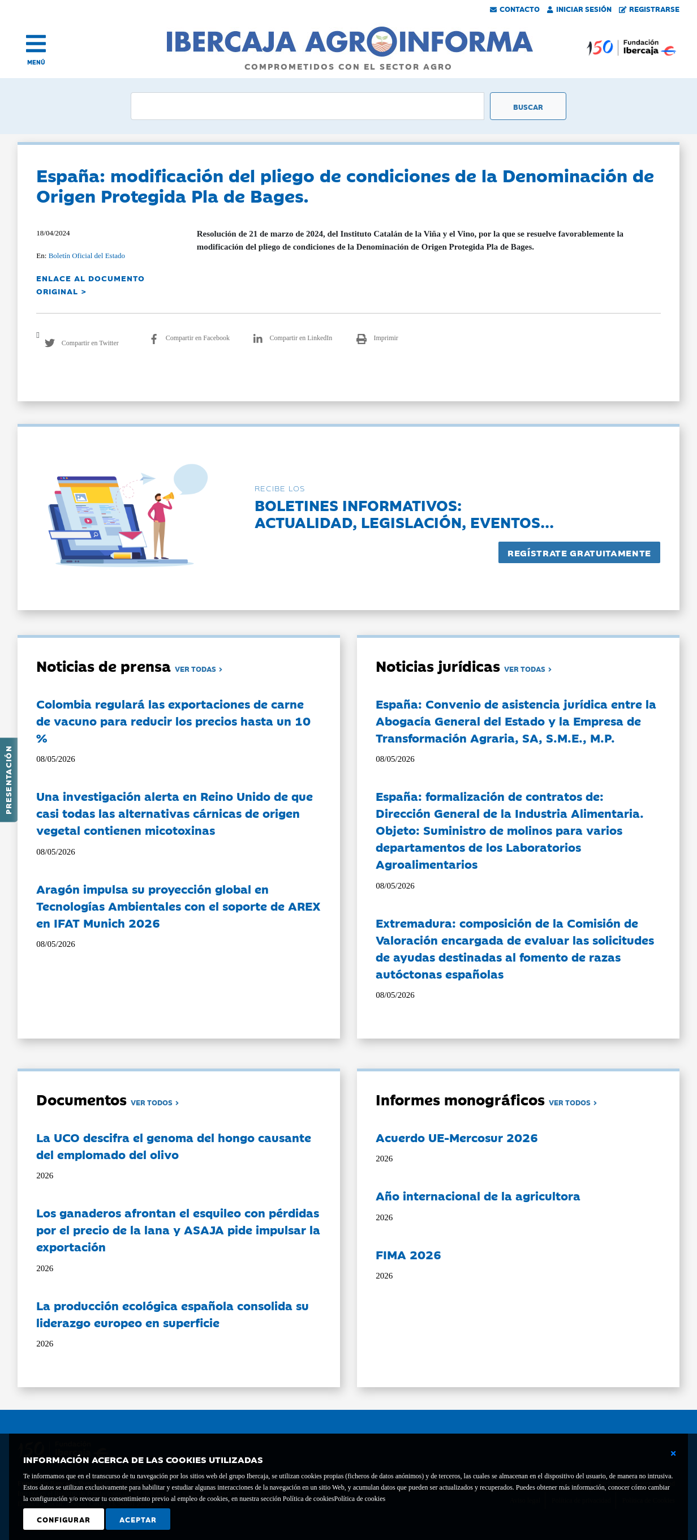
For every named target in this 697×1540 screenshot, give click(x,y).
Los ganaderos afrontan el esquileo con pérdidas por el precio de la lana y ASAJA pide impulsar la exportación (178, 1229)
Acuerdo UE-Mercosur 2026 (457, 1137)
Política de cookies (359, 1499)
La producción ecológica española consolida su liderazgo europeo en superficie (172, 1314)
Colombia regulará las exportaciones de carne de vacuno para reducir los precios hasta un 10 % (173, 720)
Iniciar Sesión (579, 8)
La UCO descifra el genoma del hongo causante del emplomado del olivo (173, 1145)
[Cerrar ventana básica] (673, 1453)
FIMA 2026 (408, 1254)
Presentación (8, 779)
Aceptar (138, 1519)
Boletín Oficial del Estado (87, 255)
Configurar (64, 1519)
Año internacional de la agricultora (478, 1195)
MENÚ (36, 62)
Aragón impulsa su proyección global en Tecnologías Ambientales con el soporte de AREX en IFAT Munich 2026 (178, 905)
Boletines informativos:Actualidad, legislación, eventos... (404, 513)
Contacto (515, 8)
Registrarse (649, 8)
